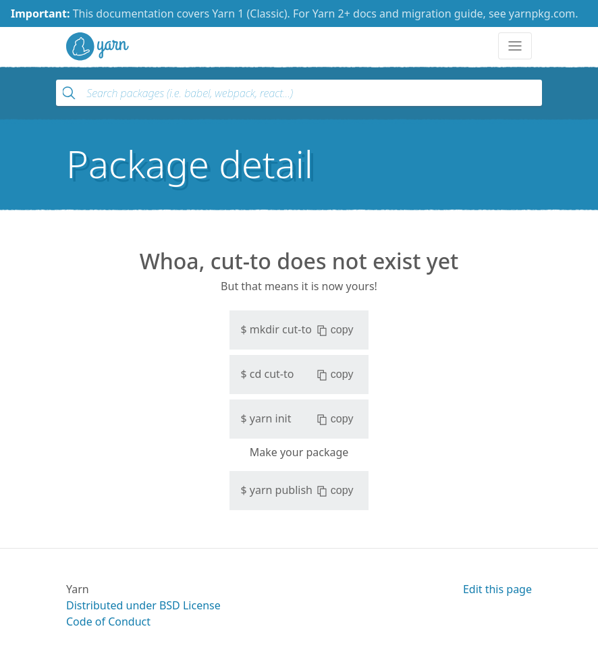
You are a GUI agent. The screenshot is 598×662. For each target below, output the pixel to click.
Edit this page (497, 589)
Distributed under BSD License (143, 605)
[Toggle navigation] (515, 45)
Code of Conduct (108, 621)
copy (335, 330)
